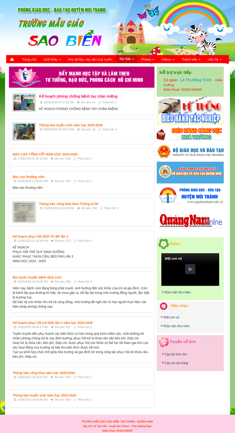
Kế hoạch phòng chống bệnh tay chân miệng (78, 96)
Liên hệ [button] (214, 61)
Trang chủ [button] (29, 59)
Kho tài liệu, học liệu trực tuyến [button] (90, 59)
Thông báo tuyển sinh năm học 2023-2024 (44, 395)
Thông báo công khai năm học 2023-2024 (44, 373)
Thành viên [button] (191, 61)
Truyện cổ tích (182, 341)
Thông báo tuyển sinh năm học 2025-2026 (71, 125)
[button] (190, 269)
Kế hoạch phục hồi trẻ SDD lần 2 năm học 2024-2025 (53, 323)
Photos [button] (147, 61)
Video (174, 243)
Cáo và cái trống (176, 363)
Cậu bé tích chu (176, 354)
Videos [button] (167, 61)
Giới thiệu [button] (52, 61)
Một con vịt (171, 317)
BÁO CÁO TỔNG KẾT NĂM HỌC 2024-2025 (45, 154)
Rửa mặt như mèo (178, 292)
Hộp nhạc (179, 306)
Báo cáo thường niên (29, 177)
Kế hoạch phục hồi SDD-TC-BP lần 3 (40, 236)
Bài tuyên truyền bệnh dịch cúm (37, 277)
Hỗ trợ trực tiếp (175, 72)
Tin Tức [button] (126, 60)
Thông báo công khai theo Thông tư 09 (68, 204)
